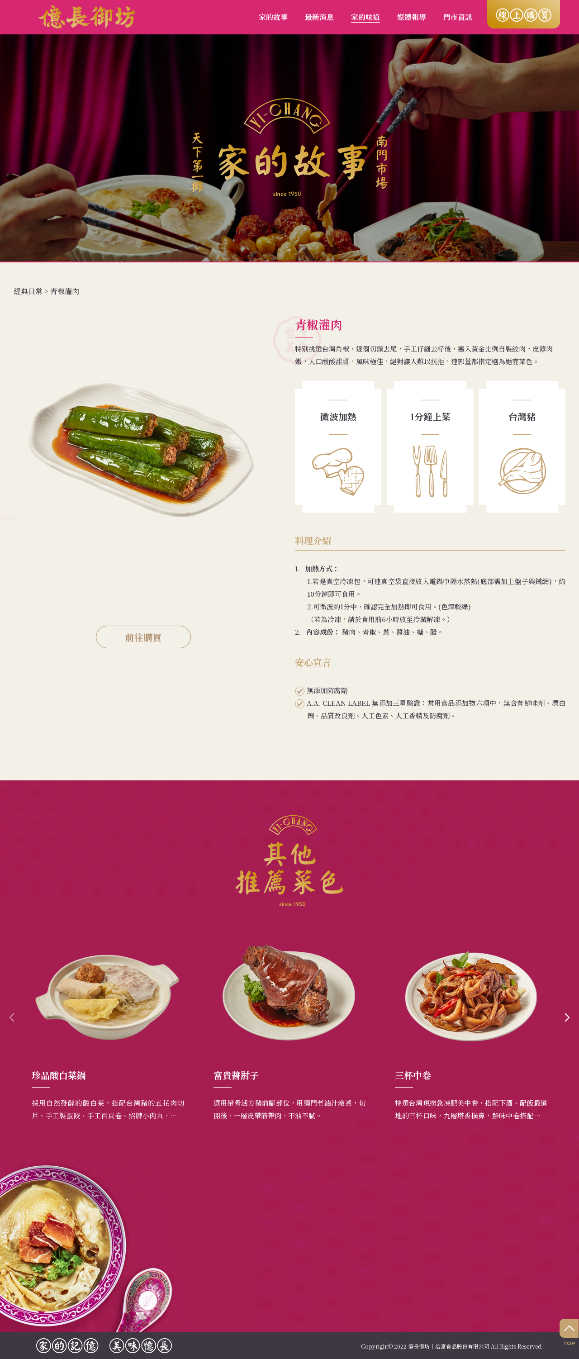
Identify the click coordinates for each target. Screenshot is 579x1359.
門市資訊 (457, 17)
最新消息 (319, 17)
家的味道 (365, 17)
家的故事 (273, 17)
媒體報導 (411, 17)
